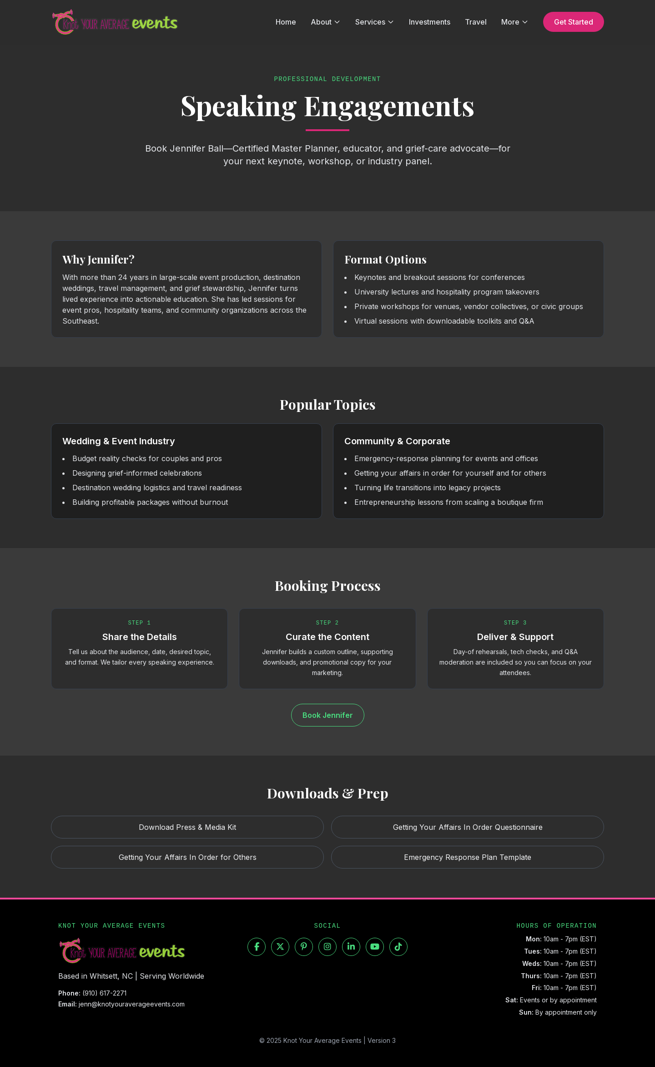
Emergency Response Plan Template (467, 857)
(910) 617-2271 (104, 993)
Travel (476, 21)
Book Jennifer (327, 715)
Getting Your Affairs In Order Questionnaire (468, 827)
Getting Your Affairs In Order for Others (188, 857)
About (326, 21)
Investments (429, 21)
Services (374, 21)
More (515, 21)
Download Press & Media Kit (187, 827)
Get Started (573, 21)
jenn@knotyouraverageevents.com (132, 1004)
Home (286, 21)
